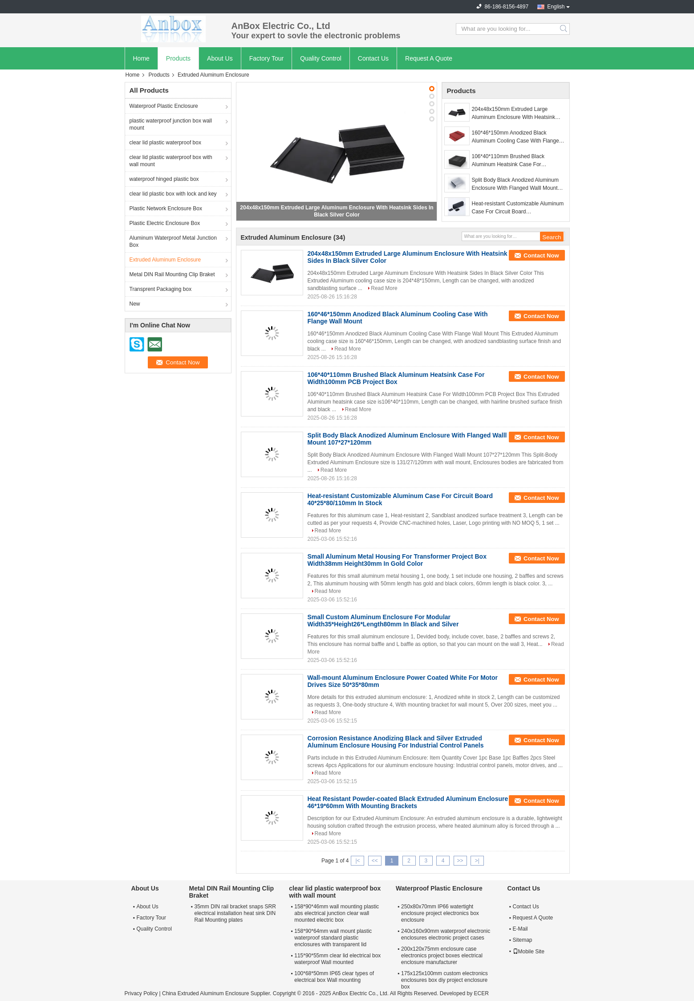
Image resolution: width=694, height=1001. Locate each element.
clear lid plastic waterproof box (165, 142)
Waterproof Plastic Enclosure (164, 106)
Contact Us (373, 58)
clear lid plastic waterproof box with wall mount (171, 161)
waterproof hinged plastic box (164, 179)
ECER (481, 993)
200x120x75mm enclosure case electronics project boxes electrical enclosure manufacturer (442, 955)
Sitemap (522, 940)
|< (357, 861)
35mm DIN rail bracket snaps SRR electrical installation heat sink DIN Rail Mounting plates (235, 913)
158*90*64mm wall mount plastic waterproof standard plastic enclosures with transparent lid (333, 938)
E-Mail (520, 929)
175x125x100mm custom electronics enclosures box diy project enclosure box (444, 980)
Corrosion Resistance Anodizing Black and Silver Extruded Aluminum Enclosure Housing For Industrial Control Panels (396, 742)
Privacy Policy (141, 993)
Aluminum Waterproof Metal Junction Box (173, 241)
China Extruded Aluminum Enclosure (205, 993)
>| (477, 861)
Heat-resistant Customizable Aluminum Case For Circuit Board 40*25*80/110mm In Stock (518, 208)
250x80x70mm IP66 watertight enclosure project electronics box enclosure (440, 913)
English (555, 7)
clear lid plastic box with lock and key (173, 194)
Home (141, 58)
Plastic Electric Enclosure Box (165, 223)
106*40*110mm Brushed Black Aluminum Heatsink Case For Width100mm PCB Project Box (508, 160)
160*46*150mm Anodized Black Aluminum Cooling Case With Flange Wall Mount (515, 137)
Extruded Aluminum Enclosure (165, 260)
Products (178, 58)
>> (460, 861)
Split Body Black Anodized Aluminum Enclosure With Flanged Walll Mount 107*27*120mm (515, 184)
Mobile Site (528, 951)
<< (375, 861)
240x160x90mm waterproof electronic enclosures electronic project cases (445, 934)
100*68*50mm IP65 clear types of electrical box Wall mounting (334, 976)
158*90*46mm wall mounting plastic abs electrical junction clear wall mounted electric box (336, 913)
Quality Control (320, 58)
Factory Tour (266, 58)
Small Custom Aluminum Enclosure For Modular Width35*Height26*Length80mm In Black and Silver (383, 620)
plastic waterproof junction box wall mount (171, 124)
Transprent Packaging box (161, 289)
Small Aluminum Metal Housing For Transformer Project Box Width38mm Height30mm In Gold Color (397, 560)
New (135, 304)
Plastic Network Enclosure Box (166, 208)
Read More (384, 288)
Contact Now (541, 255)
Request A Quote (428, 58)
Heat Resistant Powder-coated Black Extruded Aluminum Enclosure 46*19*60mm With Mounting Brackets (408, 802)
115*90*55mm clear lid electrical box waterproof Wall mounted (337, 958)
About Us (220, 58)
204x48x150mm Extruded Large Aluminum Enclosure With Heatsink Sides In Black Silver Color (513, 113)
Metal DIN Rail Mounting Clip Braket (172, 274)
